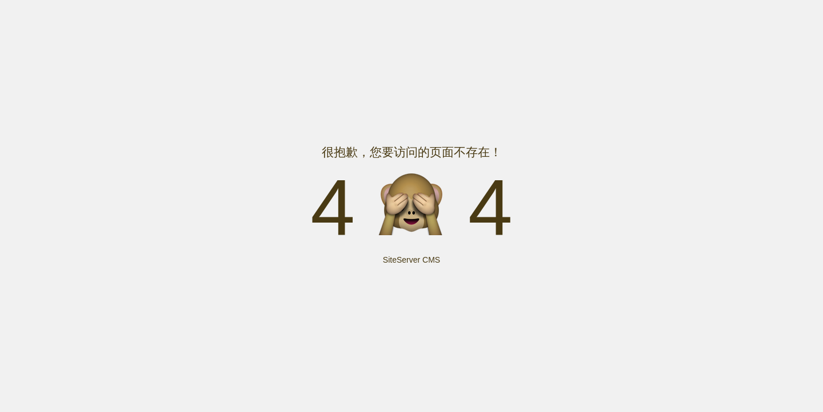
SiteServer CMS (411, 259)
